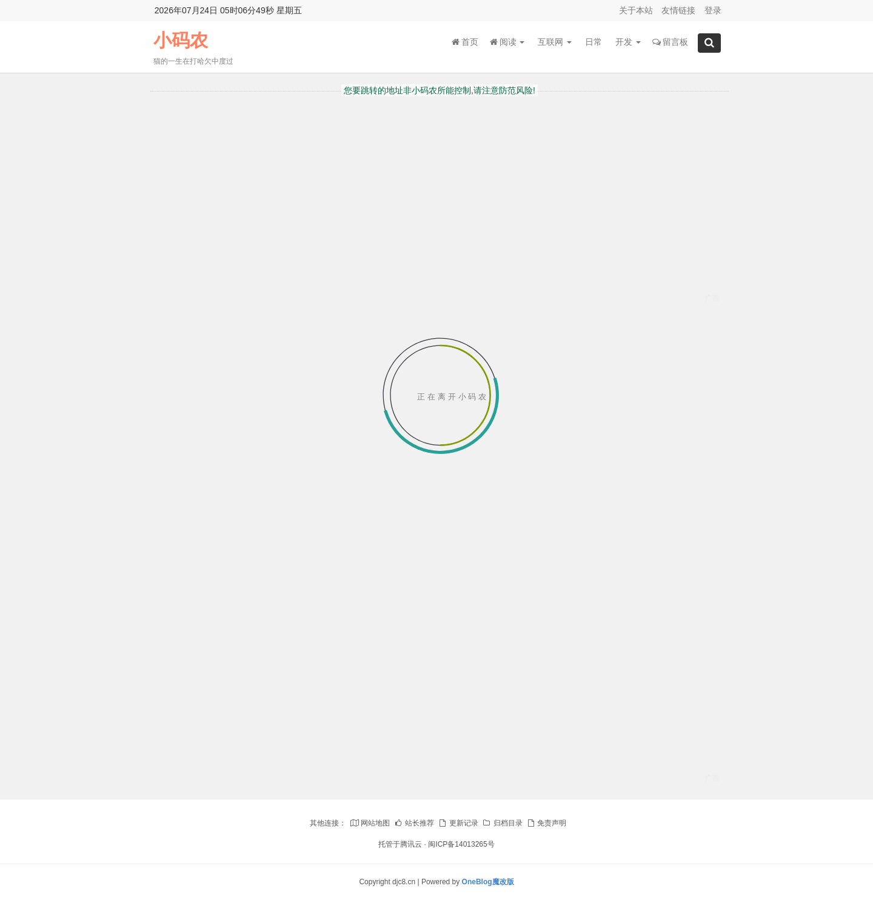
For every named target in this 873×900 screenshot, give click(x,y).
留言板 (670, 42)
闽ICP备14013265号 (461, 844)
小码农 (180, 40)
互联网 (555, 42)
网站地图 (370, 823)
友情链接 (678, 10)
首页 (465, 42)
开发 (628, 42)
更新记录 (458, 823)
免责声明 (546, 823)
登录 (712, 10)
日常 (593, 42)
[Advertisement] (439, 228)
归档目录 (502, 823)
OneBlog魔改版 (488, 882)
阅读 (507, 42)
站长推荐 (414, 823)
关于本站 (636, 10)
